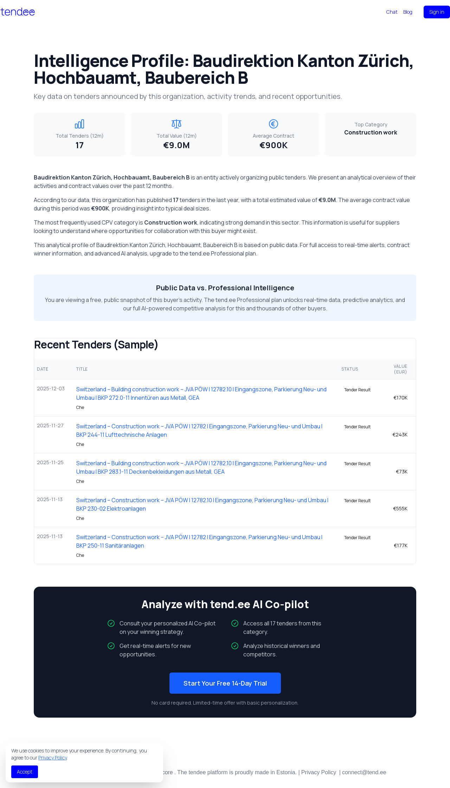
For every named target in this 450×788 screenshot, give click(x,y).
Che (80, 407)
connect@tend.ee (364, 772)
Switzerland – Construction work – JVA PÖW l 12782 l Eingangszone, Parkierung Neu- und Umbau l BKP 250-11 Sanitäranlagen (199, 541)
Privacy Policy (52, 757)
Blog (407, 11)
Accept (24, 771)
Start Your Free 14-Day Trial (225, 683)
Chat (392, 11)
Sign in (436, 11)
